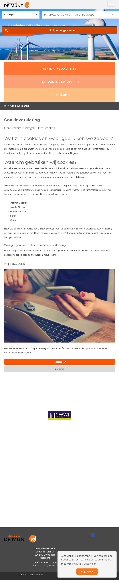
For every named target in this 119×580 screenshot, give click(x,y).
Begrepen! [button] (87, 571)
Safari (13, 215)
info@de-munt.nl (51, 565)
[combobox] (21, 13)
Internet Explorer (18, 202)
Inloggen (59, 368)
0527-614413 (50, 562)
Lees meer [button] (90, 563)
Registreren (59, 361)
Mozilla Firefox (17, 207)
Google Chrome (18, 211)
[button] (59, 30)
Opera (13, 220)
